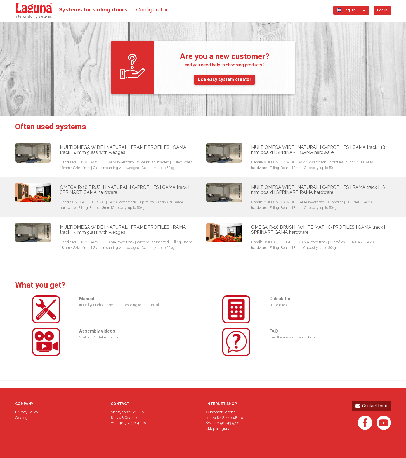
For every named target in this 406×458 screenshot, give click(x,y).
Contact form (371, 406)
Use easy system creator (224, 79)
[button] (349, 10)
